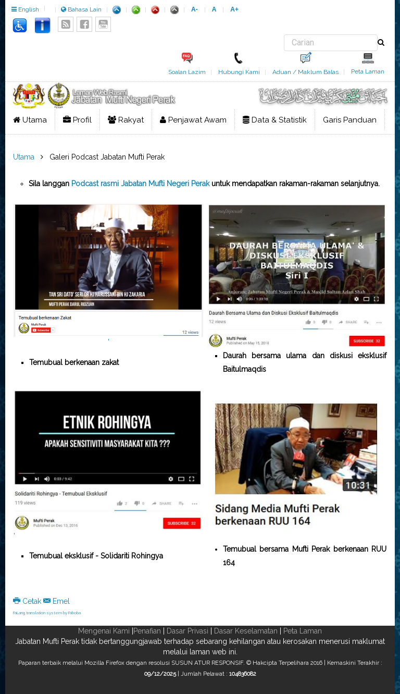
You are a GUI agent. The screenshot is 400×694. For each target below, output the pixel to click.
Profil (77, 120)
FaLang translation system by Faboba (47, 612)
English (25, 9)
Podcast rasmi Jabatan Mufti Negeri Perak (140, 183)
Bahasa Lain (81, 9)
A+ (234, 9)
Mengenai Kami (104, 631)
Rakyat (126, 120)
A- (194, 9)
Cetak (28, 601)
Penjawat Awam (193, 120)
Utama (30, 120)
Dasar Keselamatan (246, 631)
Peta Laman (367, 71)
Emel (56, 601)
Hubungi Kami (239, 72)
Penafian (147, 631)
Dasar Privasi (187, 631)
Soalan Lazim (187, 72)
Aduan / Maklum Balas (305, 72)
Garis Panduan (350, 120)
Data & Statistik (275, 120)
